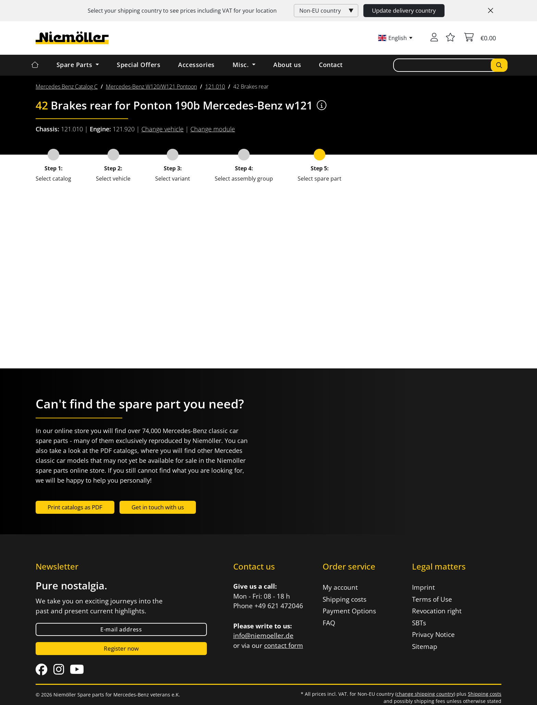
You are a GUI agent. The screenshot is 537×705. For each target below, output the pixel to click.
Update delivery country (404, 10)
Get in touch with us (158, 507)
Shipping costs (344, 599)
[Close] (490, 10)
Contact (331, 65)
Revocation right (437, 610)
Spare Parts (75, 65)
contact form (283, 645)
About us (287, 65)
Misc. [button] (242, 65)
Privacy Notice (433, 634)
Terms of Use (432, 599)
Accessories (196, 65)
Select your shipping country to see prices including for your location (182, 10)
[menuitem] (67, 86)
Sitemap (424, 646)
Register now (121, 648)
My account (340, 587)
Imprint (423, 587)
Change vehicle (162, 129)
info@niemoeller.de (263, 635)
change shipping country (425, 694)
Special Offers (138, 65)
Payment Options (349, 610)
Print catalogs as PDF (75, 507)
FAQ (329, 622)
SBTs (419, 622)
